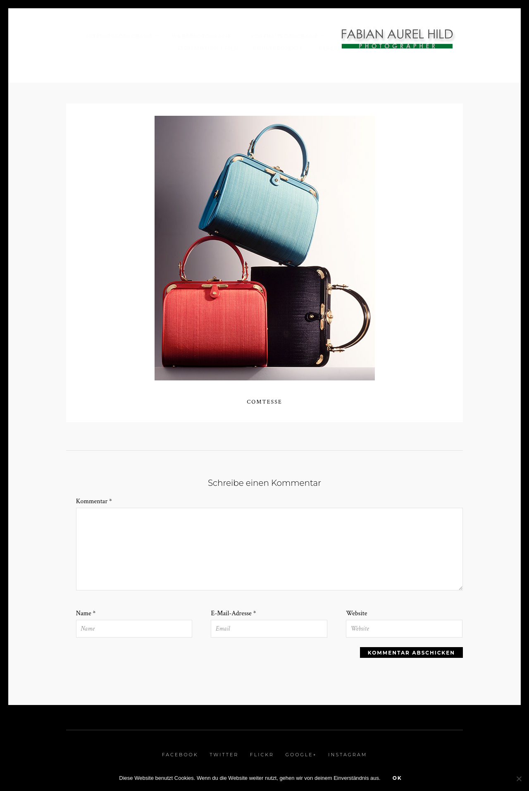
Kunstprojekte (279, 48)
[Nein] (519, 778)
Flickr (262, 755)
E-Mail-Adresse (233, 613)
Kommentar (94, 501)
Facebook (180, 755)
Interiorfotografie (119, 36)
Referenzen (338, 48)
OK (397, 778)
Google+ (301, 755)
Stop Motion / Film (208, 48)
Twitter (224, 755)
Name (86, 613)
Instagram (347, 755)
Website (356, 613)
